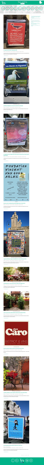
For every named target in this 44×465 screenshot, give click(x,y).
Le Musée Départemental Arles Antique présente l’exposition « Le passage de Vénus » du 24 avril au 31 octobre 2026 (35, 21)
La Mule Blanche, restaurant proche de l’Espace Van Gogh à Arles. (14, 283)
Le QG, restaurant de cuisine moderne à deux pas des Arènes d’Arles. (15, 312)
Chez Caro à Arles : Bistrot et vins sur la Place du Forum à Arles (14, 348)
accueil (12, 51)
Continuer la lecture (6, 55)
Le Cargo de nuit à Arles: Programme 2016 (10, 50)
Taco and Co (22, 2)
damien (5, 51)
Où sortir (23, 51)
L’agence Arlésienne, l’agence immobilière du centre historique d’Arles (15, 258)
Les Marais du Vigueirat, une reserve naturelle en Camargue (13, 105)
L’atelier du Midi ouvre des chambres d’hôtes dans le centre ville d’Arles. (15, 392)
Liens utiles (20, 51)
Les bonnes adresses (17, 51)
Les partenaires (20, 260)
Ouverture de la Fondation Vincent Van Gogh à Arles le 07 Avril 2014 (14, 203)
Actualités (14, 51)
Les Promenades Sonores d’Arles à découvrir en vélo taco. (13, 445)
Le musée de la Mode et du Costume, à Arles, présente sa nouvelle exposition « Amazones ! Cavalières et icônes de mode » (35, 17)
